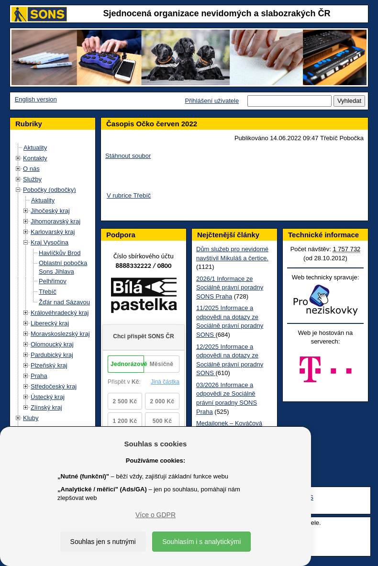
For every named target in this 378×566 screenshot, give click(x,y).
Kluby (31, 418)
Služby (32, 179)
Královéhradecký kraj (60, 312)
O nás (31, 168)
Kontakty (35, 158)
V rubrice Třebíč (129, 195)
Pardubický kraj (52, 354)
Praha (39, 375)
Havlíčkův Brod (59, 252)
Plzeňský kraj (49, 365)
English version (36, 99)
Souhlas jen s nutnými (103, 541)
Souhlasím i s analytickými (201, 541)
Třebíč (47, 291)
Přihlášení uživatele (212, 100)
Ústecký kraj (48, 396)
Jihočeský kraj (50, 210)
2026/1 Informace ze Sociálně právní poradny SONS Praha (229, 287)
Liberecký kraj (50, 323)
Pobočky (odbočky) (49, 189)
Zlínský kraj (46, 407)
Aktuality (35, 147)
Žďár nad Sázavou (64, 302)
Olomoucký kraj (52, 344)
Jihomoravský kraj (55, 221)
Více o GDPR (155, 515)
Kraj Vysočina (49, 242)
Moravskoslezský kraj (60, 333)
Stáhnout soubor (128, 155)
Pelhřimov (53, 281)
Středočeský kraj (54, 386)
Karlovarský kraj (53, 231)
